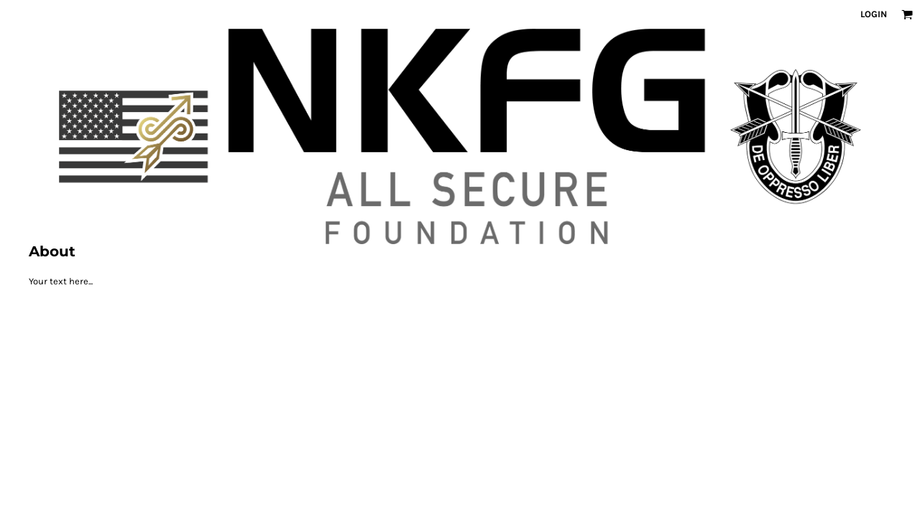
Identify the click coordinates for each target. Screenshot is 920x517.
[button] (907, 14)
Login (873, 14)
